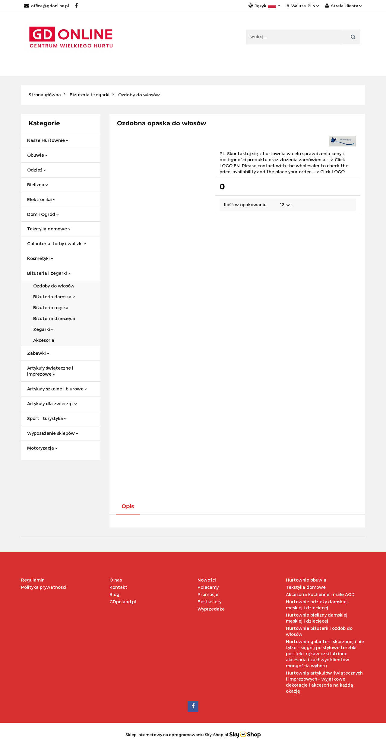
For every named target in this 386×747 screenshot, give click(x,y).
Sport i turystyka (47, 418)
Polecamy (208, 587)
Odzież (36, 169)
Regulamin (33, 579)
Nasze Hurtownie (47, 140)
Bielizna (37, 184)
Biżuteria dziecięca (54, 318)
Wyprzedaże (211, 608)
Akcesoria (43, 340)
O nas (115, 579)
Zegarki (43, 329)
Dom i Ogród (43, 214)
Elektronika (41, 199)
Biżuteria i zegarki (49, 273)
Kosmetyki (40, 258)
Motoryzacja (42, 447)
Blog (114, 594)
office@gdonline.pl (46, 5)
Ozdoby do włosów (53, 285)
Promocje (208, 594)
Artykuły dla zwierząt (52, 403)
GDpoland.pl (122, 601)
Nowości (207, 579)
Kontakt (118, 587)
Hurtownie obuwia (306, 579)
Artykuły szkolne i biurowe (57, 388)
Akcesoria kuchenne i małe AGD (320, 594)
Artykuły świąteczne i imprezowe (50, 371)
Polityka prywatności (43, 587)
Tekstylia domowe (49, 228)
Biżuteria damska (54, 296)
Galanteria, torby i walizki (56, 243)
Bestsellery (209, 601)
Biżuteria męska (50, 307)
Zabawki (38, 353)
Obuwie (37, 155)
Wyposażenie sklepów (52, 433)
